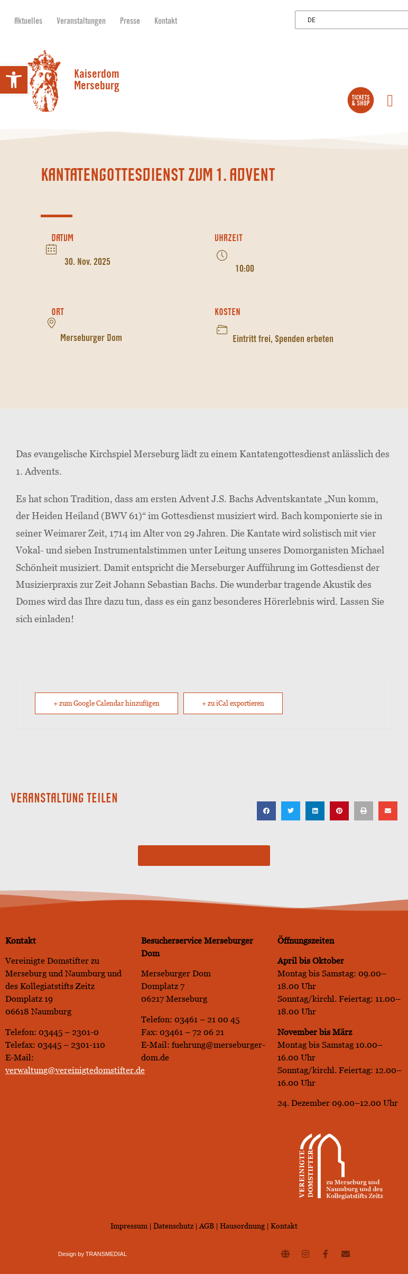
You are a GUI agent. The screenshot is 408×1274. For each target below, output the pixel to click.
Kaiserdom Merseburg (96, 81)
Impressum (128, 1226)
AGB (206, 1226)
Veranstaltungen (81, 21)
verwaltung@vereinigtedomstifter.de (75, 1070)
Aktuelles (28, 21)
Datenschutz (174, 1226)
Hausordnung (242, 1226)
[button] (13, 80)
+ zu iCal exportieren (233, 703)
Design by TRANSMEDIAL (92, 1254)
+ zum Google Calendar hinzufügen (106, 703)
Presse (130, 21)
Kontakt (165, 21)
